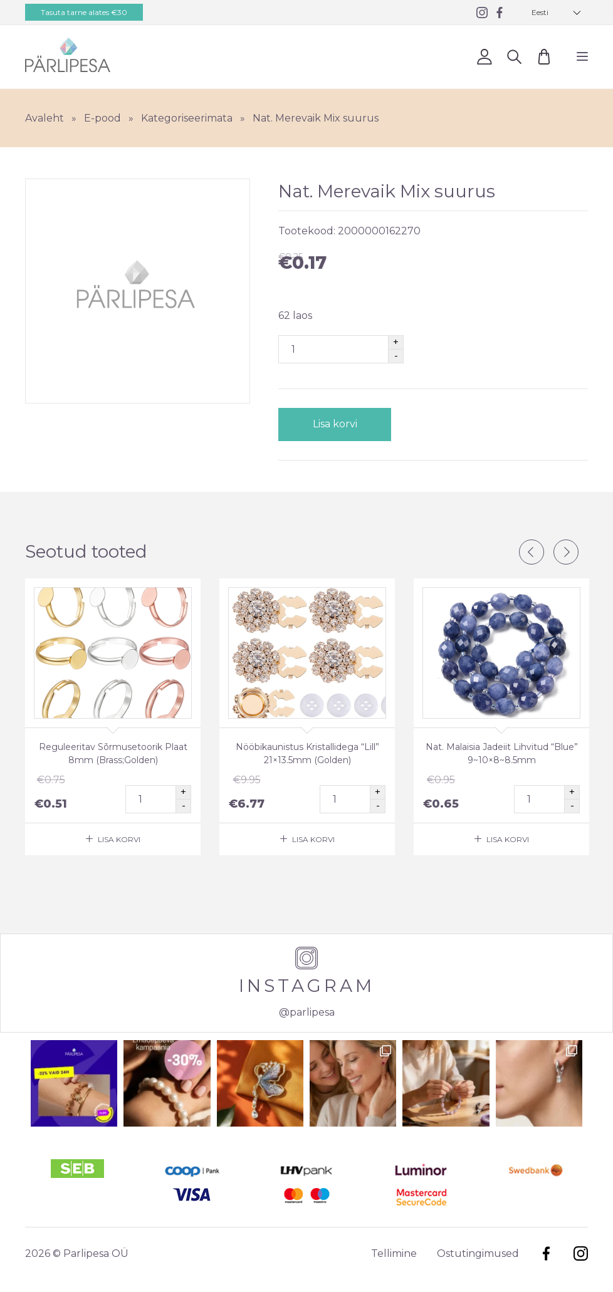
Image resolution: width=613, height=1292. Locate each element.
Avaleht (44, 118)
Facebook (546, 1253)
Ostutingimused (478, 1253)
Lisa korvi (335, 424)
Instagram (581, 1253)
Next (566, 552)
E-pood (102, 118)
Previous (531, 552)
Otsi (514, 56)
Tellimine (394, 1253)
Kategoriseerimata (187, 118)
